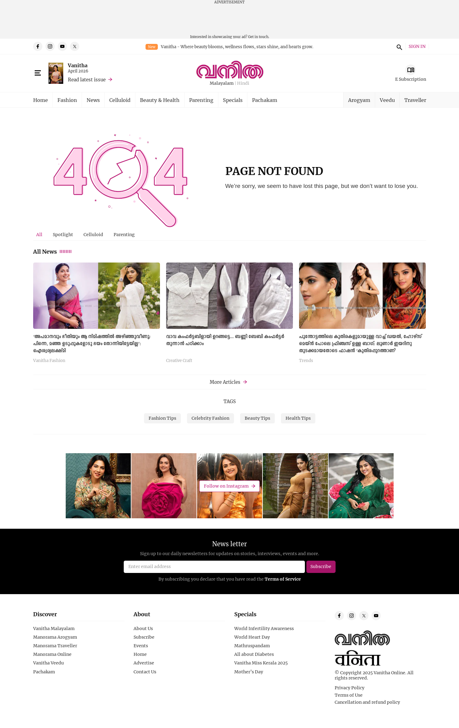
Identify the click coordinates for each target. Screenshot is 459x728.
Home (40, 100)
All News (52, 251)
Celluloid (119, 100)
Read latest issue (87, 79)
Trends (306, 360)
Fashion (67, 100)
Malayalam (222, 83)
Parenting (201, 100)
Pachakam (264, 100)
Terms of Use (349, 695)
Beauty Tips (257, 418)
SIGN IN (417, 46)
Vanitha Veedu (48, 663)
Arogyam (359, 100)
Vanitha (78, 65)
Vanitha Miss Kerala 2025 (261, 663)
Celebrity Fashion (210, 418)
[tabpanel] (229, 315)
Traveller (415, 100)
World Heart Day (252, 637)
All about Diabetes (254, 654)
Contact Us (145, 672)
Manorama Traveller (55, 645)
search (398, 46)
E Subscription (410, 79)
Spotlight (63, 234)
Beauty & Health (160, 100)
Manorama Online (52, 654)
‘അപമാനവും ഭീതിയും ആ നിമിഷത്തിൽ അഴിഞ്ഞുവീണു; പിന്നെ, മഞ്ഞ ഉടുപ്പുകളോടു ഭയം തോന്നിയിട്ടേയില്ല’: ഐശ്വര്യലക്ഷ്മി (92, 343)
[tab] (39, 234)
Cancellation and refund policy (367, 702)
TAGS (230, 401)
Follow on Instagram (226, 486)
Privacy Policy (349, 688)
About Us (143, 628)
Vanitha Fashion (49, 360)
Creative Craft (179, 360)
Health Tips (298, 418)
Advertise (144, 663)
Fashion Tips (162, 418)
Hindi (243, 83)
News (93, 100)
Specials (233, 100)
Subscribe (144, 637)
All (39, 234)
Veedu (387, 100)
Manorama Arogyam (55, 637)
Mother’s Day (248, 672)
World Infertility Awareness (264, 628)
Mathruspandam (252, 645)
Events (141, 645)
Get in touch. (258, 36)
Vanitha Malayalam (54, 628)
